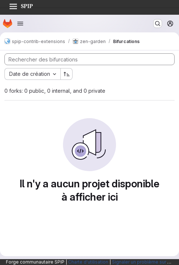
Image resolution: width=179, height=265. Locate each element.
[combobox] (32, 74)
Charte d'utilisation (88, 262)
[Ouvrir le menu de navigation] (20, 23)
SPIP (21, 5)
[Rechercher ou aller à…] (157, 23)
